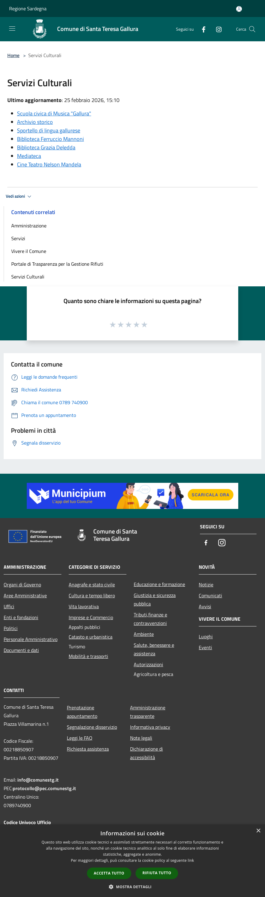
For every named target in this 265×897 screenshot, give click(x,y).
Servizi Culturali (27, 276)
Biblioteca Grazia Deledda (46, 147)
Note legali (141, 738)
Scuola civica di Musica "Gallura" (54, 113)
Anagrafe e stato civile (92, 584)
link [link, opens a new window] (191, 860)
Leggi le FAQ (79, 738)
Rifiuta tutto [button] (157, 872)
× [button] (258, 831)
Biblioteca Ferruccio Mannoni (50, 139)
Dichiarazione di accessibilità (146, 753)
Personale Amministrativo (30, 639)
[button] (132, 887)
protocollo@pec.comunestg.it (44, 788)
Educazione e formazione (159, 584)
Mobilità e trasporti (88, 656)
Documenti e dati (21, 650)
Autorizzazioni (148, 664)
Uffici (9, 606)
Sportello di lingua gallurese (48, 130)
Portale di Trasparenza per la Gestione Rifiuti (57, 264)
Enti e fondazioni (21, 617)
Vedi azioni (19, 196)
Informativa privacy (150, 727)
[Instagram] (216, 29)
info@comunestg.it (38, 779)
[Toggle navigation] (12, 28)
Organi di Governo (22, 584)
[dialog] (132, 860)
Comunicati (210, 595)
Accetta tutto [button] (109, 873)
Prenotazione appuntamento (82, 712)
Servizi (18, 238)
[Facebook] (201, 29)
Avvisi (205, 606)
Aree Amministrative (25, 595)
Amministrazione (28, 225)
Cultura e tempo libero (92, 595)
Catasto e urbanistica (90, 636)
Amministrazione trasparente (147, 712)
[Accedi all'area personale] (239, 9)
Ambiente (144, 634)
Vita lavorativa (84, 606)
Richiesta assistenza (88, 748)
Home (13, 55)
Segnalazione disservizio (92, 727)
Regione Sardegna (27, 8)
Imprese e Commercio (91, 617)
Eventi (205, 647)
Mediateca (29, 156)
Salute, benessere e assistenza (154, 649)
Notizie (206, 584)
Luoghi (206, 636)
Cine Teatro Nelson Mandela (49, 164)
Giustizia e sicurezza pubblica (155, 599)
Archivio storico (35, 122)
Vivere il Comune (28, 251)
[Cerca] (252, 29)
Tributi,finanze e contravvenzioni (150, 619)
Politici (11, 628)
